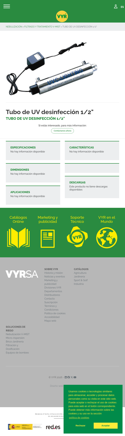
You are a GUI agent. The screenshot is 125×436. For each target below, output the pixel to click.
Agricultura (80, 272)
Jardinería (79, 276)
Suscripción (51, 302)
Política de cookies (55, 313)
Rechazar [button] (80, 425)
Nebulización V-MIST (18, 334)
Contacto (49, 298)
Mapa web (50, 320)
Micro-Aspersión (15, 337)
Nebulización (14, 26)
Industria (79, 283)
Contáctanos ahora (62, 131)
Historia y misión (53, 272)
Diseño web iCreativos (62, 385)
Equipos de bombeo (17, 352)
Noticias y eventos (54, 276)
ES (122, 7)
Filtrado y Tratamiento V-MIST (42, 26)
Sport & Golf (81, 280)
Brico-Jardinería (15, 341)
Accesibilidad (51, 317)
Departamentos (53, 291)
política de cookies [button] (79, 417)
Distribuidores (52, 295)
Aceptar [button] (106, 425)
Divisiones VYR (52, 287)
